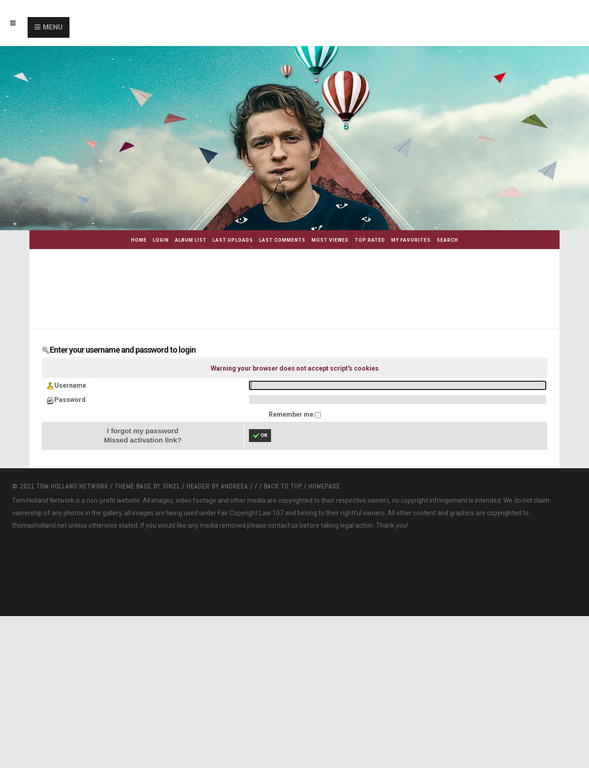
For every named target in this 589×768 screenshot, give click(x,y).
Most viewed (330, 240)
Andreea (235, 486)
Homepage (324, 486)
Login (161, 240)
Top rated (370, 240)
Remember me (292, 414)
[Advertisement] (305, 283)
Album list (191, 240)
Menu (53, 27)
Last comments (282, 240)
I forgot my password (143, 431)
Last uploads (233, 240)
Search (447, 240)
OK (260, 435)
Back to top (283, 486)
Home (139, 240)
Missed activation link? (143, 440)
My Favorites (411, 240)
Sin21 (172, 486)
